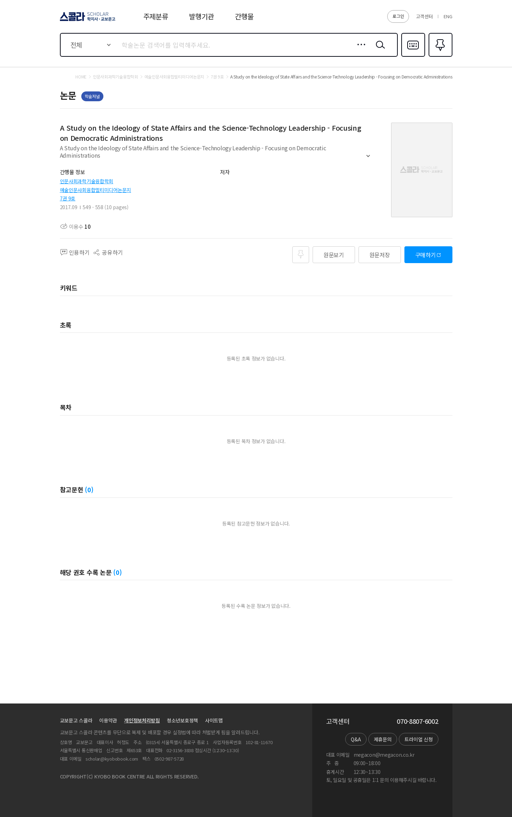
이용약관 (108, 720)
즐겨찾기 (439, 56)
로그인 (398, 16)
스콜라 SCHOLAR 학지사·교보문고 (86, 20)
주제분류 (155, 16)
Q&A (356, 739)
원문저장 (379, 254)
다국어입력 (413, 56)
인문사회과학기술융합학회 (87, 181)
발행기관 (201, 16)
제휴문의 (383, 739)
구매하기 (425, 254)
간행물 (244, 16)
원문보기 (333, 254)
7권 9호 (68, 198)
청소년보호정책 (182, 720)
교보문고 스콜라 (76, 720)
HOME (81, 76)
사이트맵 (214, 720)
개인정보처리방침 (142, 720)
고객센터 (424, 16)
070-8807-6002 (417, 721)
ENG (448, 16)
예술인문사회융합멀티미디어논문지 (95, 189)
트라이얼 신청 (418, 739)
